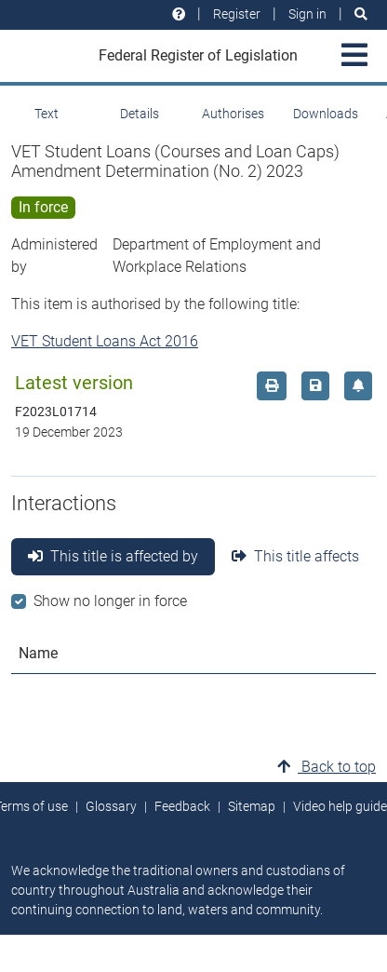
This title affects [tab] (295, 556)
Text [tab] (46, 113)
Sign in (307, 14)
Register (236, 14)
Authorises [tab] (233, 113)
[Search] (361, 14)
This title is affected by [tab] (113, 556)
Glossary (111, 806)
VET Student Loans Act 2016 (104, 341)
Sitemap (251, 806)
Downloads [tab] (325, 113)
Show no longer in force (110, 601)
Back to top (326, 767)
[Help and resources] (179, 14)
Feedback (182, 806)
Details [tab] (139, 113)
